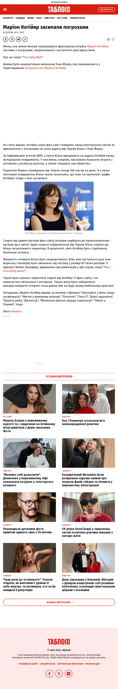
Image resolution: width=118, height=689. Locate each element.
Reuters (16, 311)
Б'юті (39, 18)
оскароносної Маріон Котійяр (45, 68)
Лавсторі (49, 18)
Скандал (20, 18)
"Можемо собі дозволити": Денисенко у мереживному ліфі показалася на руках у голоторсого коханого (28, 480)
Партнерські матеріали (70, 664)
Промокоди (92, 664)
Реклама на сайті (28, 664)
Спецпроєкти (77, 18)
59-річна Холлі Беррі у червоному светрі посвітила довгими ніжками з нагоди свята (87, 532)
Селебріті (8, 18)
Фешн (30, 18)
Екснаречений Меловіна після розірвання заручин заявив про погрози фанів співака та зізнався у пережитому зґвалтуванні (87, 480)
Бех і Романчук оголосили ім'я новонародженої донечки (83, 422)
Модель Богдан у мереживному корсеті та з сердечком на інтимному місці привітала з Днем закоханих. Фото (29, 426)
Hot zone (62, 18)
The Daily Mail (32, 57)
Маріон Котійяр (97, 46)
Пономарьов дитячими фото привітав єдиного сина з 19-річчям (27, 530)
